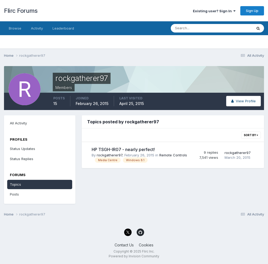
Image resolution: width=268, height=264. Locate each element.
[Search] (194, 28)
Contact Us (124, 245)
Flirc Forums (20, 10)
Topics (15, 184)
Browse (15, 28)
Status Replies (21, 159)
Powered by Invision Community (134, 256)
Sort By (251, 135)
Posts (14, 194)
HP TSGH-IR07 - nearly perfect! (123, 149)
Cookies (146, 245)
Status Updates (22, 149)
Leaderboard (63, 28)
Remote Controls (173, 155)
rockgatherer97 (109, 155)
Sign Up (252, 11)
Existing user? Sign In (214, 11)
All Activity (18, 123)
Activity (37, 28)
